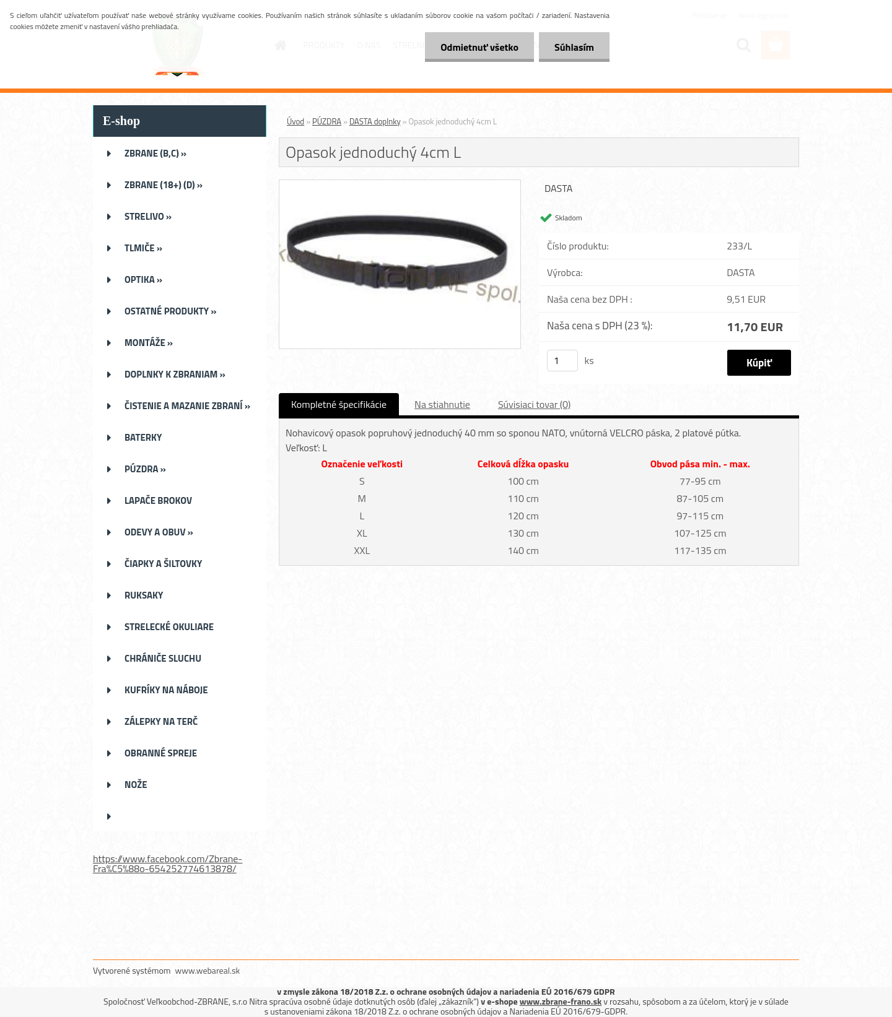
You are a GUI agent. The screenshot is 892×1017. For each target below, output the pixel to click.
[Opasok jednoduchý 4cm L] (399, 185)
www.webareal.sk (207, 970)
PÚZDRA (326, 121)
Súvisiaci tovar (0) (534, 404)
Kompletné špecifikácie (339, 404)
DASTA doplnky (375, 121)
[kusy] (562, 360)
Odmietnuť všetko (479, 47)
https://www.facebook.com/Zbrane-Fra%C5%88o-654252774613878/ (167, 863)
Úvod (295, 121)
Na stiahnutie (442, 404)
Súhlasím (574, 47)
